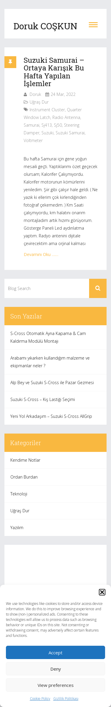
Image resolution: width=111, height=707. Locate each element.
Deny (55, 669)
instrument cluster (47, 109)
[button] (102, 592)
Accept (55, 653)
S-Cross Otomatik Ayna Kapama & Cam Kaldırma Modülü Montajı (48, 337)
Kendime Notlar (25, 460)
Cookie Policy (40, 698)
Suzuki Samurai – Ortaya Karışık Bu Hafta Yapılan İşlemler (54, 71)
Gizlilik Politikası (65, 698)
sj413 (46, 125)
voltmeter (33, 140)
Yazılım (16, 527)
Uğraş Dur (39, 102)
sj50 (58, 125)
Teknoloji (18, 494)
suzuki (47, 133)
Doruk (35, 94)
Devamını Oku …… (41, 254)
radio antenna (66, 117)
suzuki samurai (70, 133)
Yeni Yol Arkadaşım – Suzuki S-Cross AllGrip (51, 416)
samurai (31, 125)
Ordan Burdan (24, 477)
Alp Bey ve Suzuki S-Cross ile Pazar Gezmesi (52, 382)
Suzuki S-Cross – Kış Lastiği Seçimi (42, 399)
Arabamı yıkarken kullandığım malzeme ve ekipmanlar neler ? (50, 361)
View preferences (56, 685)
